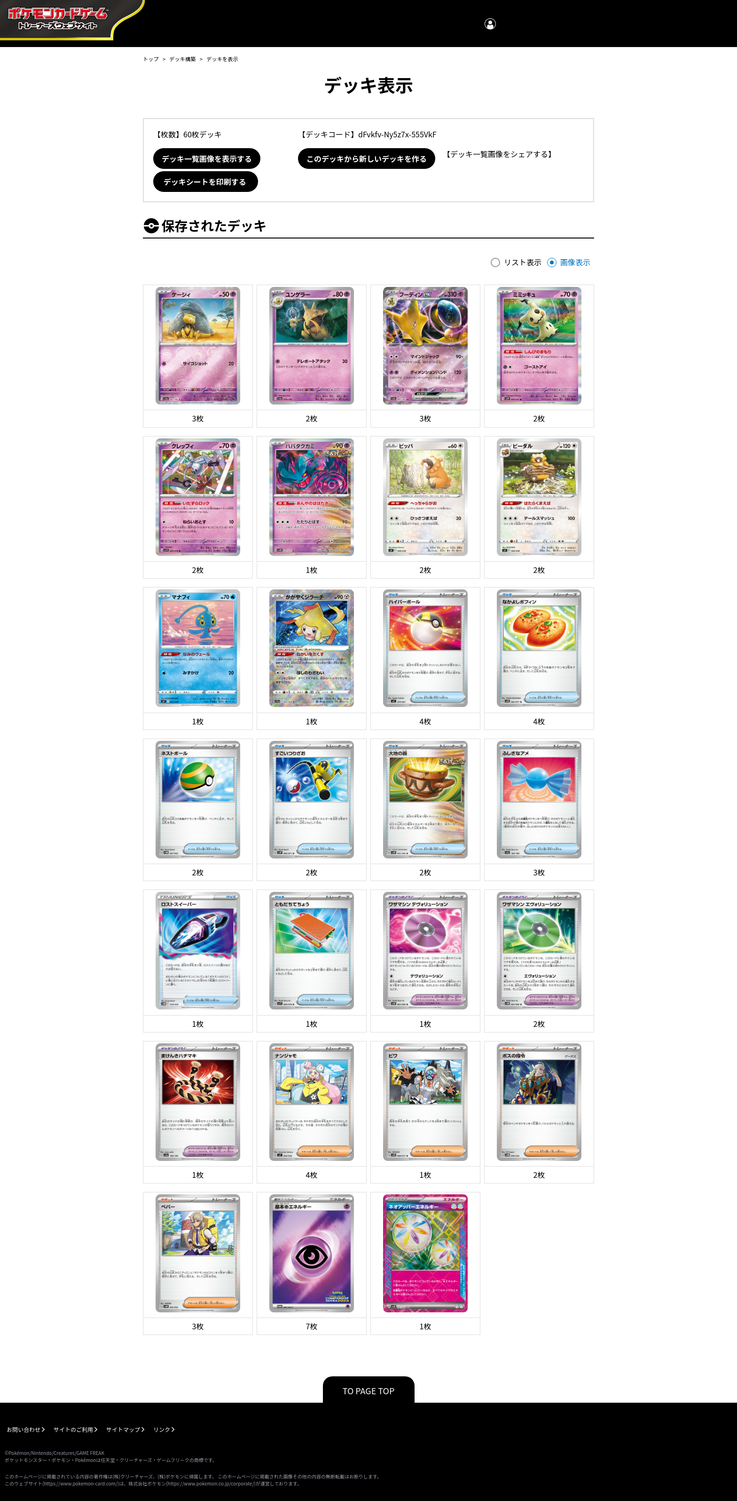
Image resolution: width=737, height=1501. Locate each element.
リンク (161, 1429)
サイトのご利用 (73, 1429)
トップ (151, 59)
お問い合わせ (23, 1429)
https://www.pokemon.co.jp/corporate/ (211, 1483)
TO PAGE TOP (369, 1390)
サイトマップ (123, 1429)
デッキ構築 (182, 59)
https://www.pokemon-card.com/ (80, 1483)
